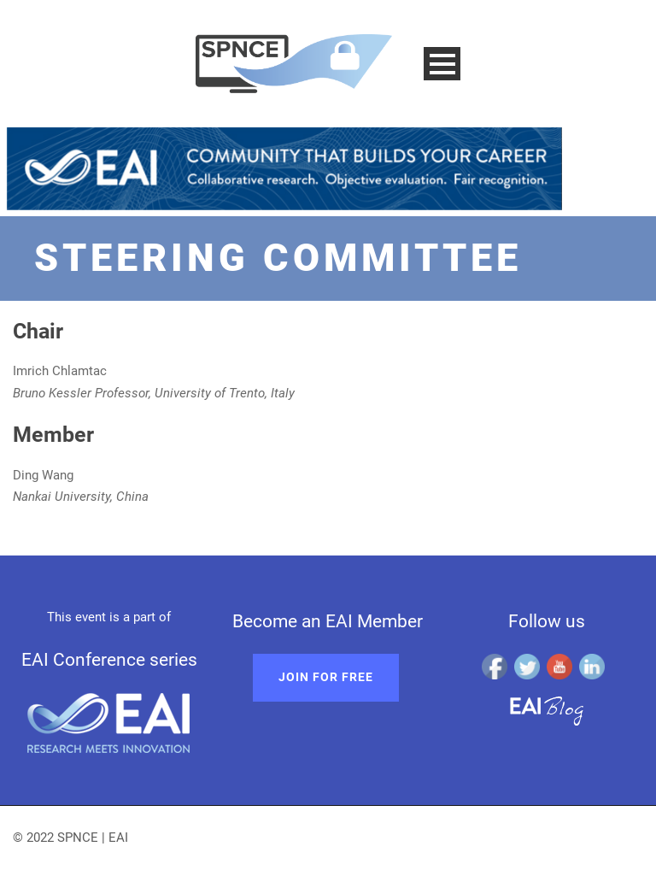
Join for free (325, 677)
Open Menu (442, 63)
